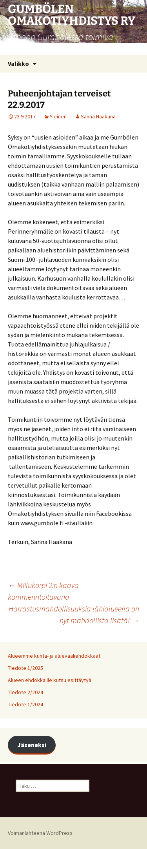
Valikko (18, 63)
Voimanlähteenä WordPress (40, 832)
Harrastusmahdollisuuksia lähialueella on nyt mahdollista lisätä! (74, 614)
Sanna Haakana (98, 116)
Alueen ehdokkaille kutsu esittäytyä (49, 680)
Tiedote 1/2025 (25, 667)
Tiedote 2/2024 (25, 692)
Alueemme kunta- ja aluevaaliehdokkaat (54, 655)
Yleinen (58, 116)
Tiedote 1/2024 (25, 704)
